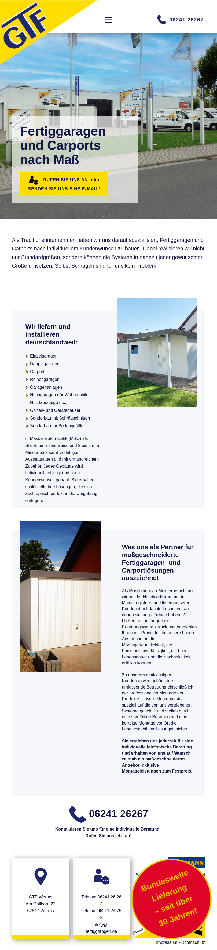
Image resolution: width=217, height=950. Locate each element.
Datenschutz (193, 942)
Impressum (166, 942)
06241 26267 (180, 19)
